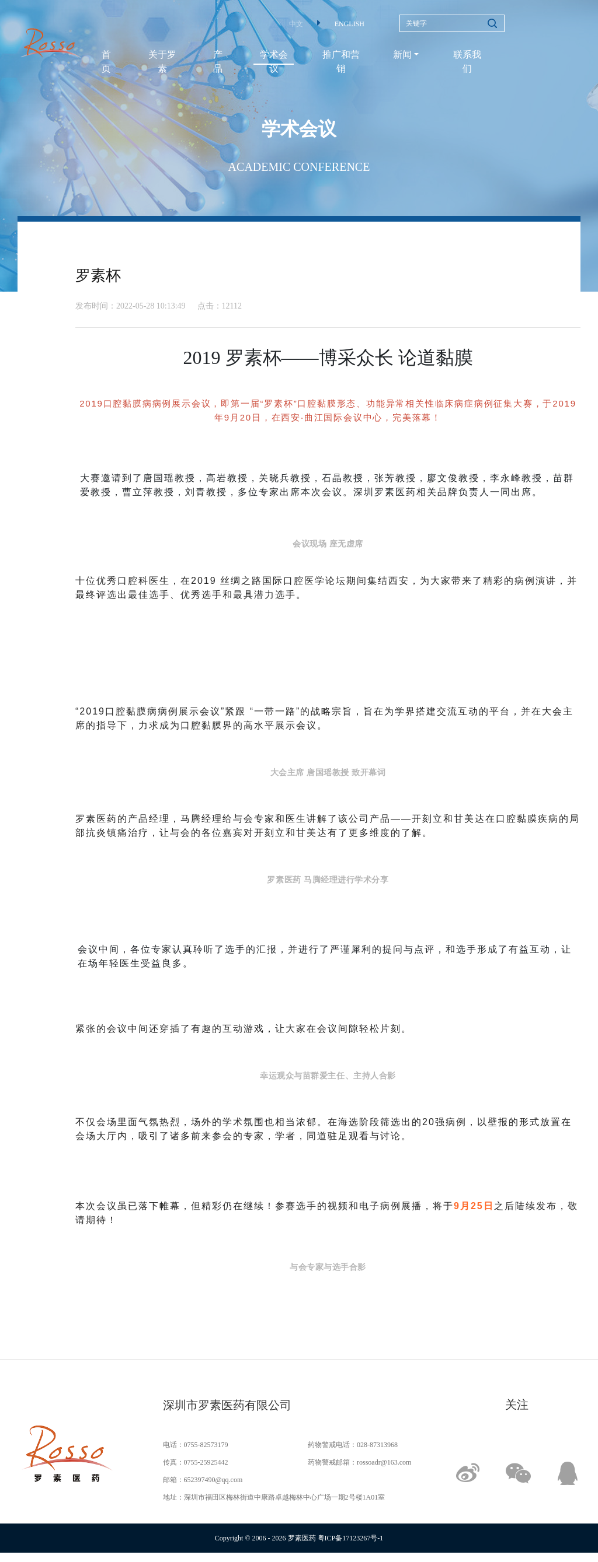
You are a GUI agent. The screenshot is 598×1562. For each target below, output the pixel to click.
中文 (296, 24)
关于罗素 (162, 61)
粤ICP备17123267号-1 (351, 1538)
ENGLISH (349, 24)
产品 (217, 61)
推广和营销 (341, 61)
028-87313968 (377, 1445)
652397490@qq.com (213, 1480)
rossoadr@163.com (384, 1462)
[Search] (452, 23)
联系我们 (467, 61)
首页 (106, 61)
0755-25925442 (206, 1462)
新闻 (402, 54)
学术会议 (274, 61)
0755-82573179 (206, 1445)
